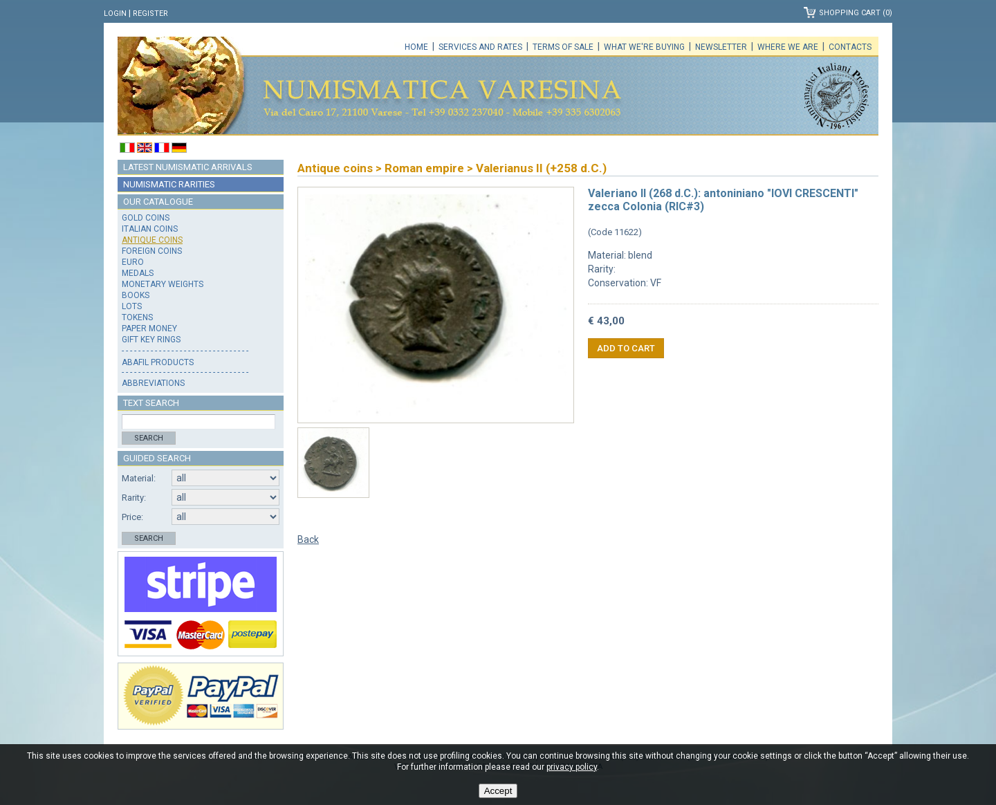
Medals (138, 273)
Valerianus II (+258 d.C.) (541, 168)
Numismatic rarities (169, 184)
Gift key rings (151, 339)
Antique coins (152, 240)
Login (115, 13)
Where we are (787, 47)
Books (135, 295)
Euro (133, 262)
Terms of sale (563, 47)
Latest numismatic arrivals (187, 167)
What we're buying (644, 47)
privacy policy (571, 767)
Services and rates (480, 47)
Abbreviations (153, 383)
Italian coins (150, 229)
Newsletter (721, 47)
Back (308, 539)
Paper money (149, 328)
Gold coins (145, 218)
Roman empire (424, 168)
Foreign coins (152, 251)
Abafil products (158, 362)
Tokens (137, 317)
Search (148, 438)
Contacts (850, 47)
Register (150, 13)
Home (416, 47)
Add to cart (626, 348)
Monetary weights (162, 284)
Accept (498, 791)
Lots (132, 306)
